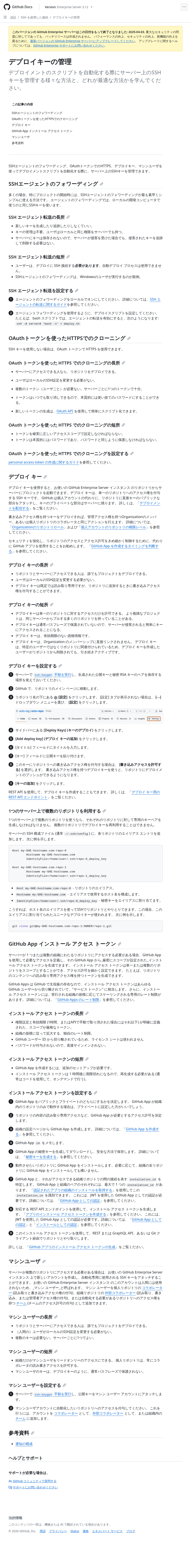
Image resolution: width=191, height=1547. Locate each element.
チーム (21, 1303)
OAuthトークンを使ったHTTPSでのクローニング (70, 338)
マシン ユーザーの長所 (33, 1317)
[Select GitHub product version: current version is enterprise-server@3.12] (68, 7)
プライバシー (58, 1531)
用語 (43, 1531)
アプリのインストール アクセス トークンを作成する (66, 1214)
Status (74, 1531)
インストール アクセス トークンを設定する (53, 1093)
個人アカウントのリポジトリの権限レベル (113, 527)
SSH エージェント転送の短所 (39, 257)
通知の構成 (24, 1443)
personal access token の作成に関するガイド (44, 462)
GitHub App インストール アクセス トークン (65, 943)
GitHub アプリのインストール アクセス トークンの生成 (72, 1247)
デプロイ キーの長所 (31, 565)
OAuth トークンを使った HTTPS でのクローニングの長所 (67, 363)
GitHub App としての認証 (80, 1200)
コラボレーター (66, 1413)
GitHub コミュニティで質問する (33, 1481)
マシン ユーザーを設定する (37, 1385)
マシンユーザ (27, 1261)
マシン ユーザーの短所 (33, 1351)
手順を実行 (52, 674)
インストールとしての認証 (56, 1224)
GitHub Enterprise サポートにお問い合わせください (68, 45)
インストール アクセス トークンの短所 (49, 1059)
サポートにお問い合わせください (33, 1487)
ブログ (130, 1531)
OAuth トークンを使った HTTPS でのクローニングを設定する (71, 453)
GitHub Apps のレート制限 (78, 999)
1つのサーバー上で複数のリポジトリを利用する (57, 811)
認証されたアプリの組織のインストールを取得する (72, 1190)
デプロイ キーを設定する (35, 666)
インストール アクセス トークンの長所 (49, 1013)
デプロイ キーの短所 (31, 605)
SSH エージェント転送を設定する (43, 290)
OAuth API (65, 411)
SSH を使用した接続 (34, 17)
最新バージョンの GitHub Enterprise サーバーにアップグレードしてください (82, 41)
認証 (13, 17)
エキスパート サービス (107, 1531)
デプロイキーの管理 (66, 17)
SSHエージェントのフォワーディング (56, 183)
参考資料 (21, 1432)
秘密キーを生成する (41, 1156)
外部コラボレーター (120, 1292)
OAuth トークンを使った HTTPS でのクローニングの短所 (67, 425)
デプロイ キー (28, 476)
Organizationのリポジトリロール (38, 527)
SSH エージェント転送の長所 (39, 217)
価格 (86, 1531)
